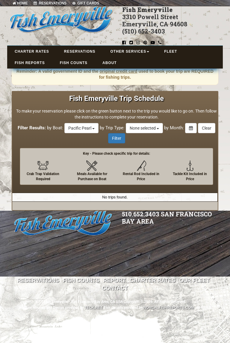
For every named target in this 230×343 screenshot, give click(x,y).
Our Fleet (194, 280)
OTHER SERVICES (129, 51)
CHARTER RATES (32, 51)
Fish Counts (81, 280)
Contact (115, 288)
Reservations (38, 280)
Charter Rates (152, 280)
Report (114, 280)
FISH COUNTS (73, 63)
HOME (20, 3)
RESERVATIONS (50, 3)
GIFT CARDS (85, 3)
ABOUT (109, 63)
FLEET (170, 51)
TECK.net (94, 308)
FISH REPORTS (30, 63)
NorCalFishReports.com (169, 308)
